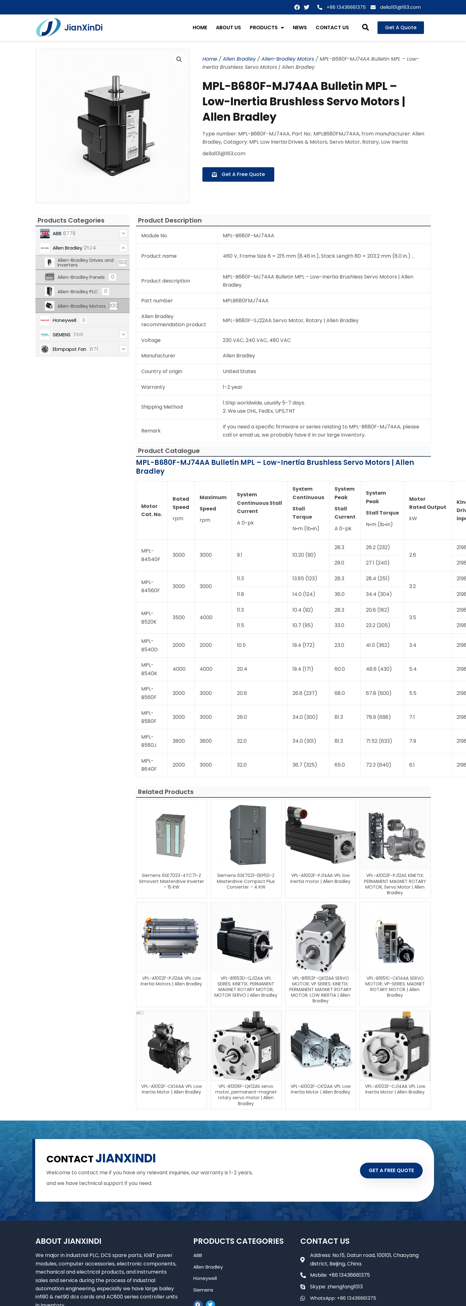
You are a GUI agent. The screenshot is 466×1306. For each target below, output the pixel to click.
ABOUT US (228, 27)
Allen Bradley (239, 59)
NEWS (300, 27)
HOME (200, 27)
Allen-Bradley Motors (287, 59)
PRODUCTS (267, 27)
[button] (365, 28)
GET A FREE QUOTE (386, 1170)
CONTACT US (332, 27)
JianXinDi (83, 27)
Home (209, 59)
